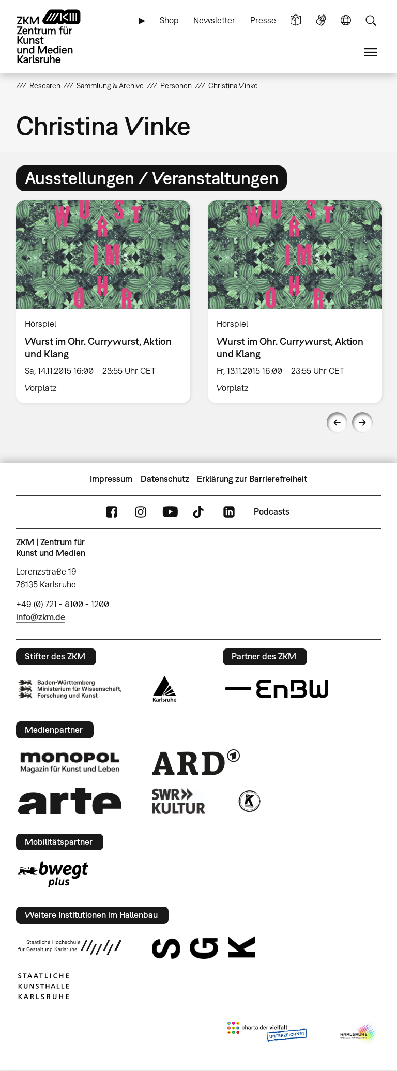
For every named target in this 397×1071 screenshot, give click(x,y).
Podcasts (271, 511)
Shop (169, 20)
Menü (370, 52)
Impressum (111, 479)
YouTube (170, 511)
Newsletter (214, 20)
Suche (370, 20)
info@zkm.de (40, 617)
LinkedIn (229, 511)
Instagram (140, 511)
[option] (103, 301)
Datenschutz (165, 479)
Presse (263, 20)
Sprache (345, 20)
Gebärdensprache (321, 20)
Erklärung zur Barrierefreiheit (252, 479)
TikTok (199, 511)
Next (362, 422)
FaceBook (111, 511)
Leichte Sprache (295, 20)
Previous (337, 422)
